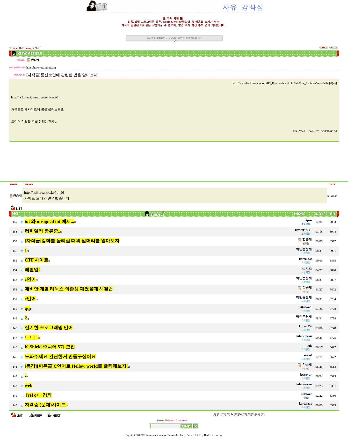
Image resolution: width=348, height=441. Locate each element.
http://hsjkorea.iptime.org (41, 67)
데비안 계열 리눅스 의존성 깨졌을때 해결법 (69, 288)
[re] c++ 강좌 (39, 395)
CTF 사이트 (36, 259)
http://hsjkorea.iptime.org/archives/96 (34, 97)
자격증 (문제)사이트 (46, 404)
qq (27, 308)
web (28, 385)
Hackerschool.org (176, 435)
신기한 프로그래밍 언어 (49, 327)
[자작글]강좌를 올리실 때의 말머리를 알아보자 (72, 240)
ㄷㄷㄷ (31, 337)
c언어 (30, 279)
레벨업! (32, 269)
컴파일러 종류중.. (42, 231)
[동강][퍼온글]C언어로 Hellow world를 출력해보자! (76, 366)
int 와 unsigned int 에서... (49, 221)
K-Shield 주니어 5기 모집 (50, 346)
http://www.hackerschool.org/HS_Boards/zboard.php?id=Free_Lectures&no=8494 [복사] (284, 83)
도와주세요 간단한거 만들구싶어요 (60, 356)
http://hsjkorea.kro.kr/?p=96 (44, 192)
